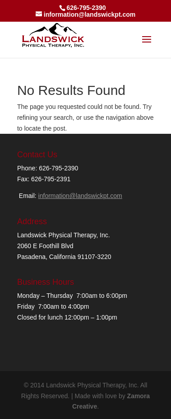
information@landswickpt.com (80, 195)
